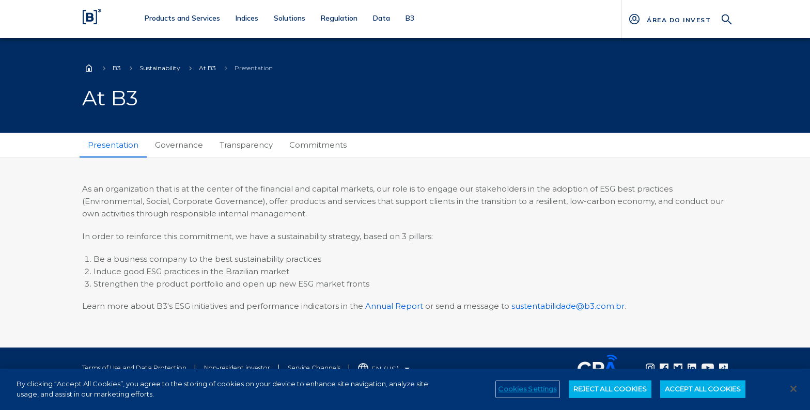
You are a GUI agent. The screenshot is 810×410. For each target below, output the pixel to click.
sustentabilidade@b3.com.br (568, 306)
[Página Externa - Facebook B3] (664, 367)
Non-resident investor (237, 368)
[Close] (793, 394)
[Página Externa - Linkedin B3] (692, 367)
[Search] (726, 18)
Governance (179, 145)
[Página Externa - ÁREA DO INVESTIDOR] (678, 19)
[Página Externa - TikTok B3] (723, 367)
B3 (117, 68)
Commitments (318, 145)
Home (89, 68)
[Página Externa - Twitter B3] (678, 367)
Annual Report (394, 306)
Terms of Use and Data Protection (134, 368)
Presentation (113, 145)
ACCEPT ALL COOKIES (703, 393)
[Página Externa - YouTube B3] (708, 367)
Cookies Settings (527, 393)
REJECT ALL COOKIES (610, 393)
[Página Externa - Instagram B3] (650, 367)
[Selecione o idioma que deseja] (384, 369)
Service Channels (314, 368)
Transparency (246, 145)
